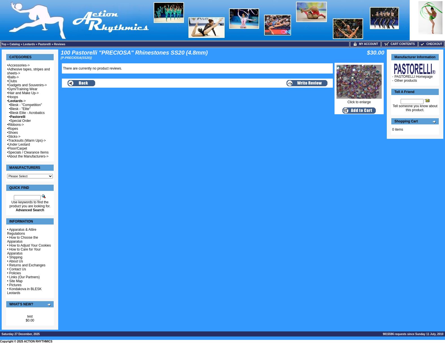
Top (3, 44)
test (29, 316)
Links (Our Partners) (24, 277)
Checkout (431, 44)
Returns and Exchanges (27, 265)
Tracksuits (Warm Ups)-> (27, 141)
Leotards (29, 44)
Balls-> (13, 77)
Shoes (13, 133)
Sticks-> (14, 137)
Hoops (13, 97)
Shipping (16, 257)
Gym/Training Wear (22, 89)
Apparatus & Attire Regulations (21, 232)
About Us (16, 261)
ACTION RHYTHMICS (38, 341)
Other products (405, 81)
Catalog (15, 44)
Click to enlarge (359, 100)
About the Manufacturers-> (28, 156)
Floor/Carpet (17, 148)
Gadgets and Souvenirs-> (27, 85)
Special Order (20, 121)
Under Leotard (19, 144)
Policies (15, 273)
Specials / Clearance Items (28, 152)
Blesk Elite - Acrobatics (27, 113)
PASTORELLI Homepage (413, 77)
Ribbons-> (16, 125)
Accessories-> (19, 65)
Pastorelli (44, 44)
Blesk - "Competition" (26, 105)
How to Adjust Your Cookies (30, 245)
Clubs (12, 81)
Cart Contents (400, 44)
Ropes (13, 129)
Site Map (16, 281)
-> (17, 101)
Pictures (15, 285)
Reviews (59, 44)
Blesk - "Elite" (20, 109)
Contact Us (17, 269)
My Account (365, 44)
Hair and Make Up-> (23, 93)
